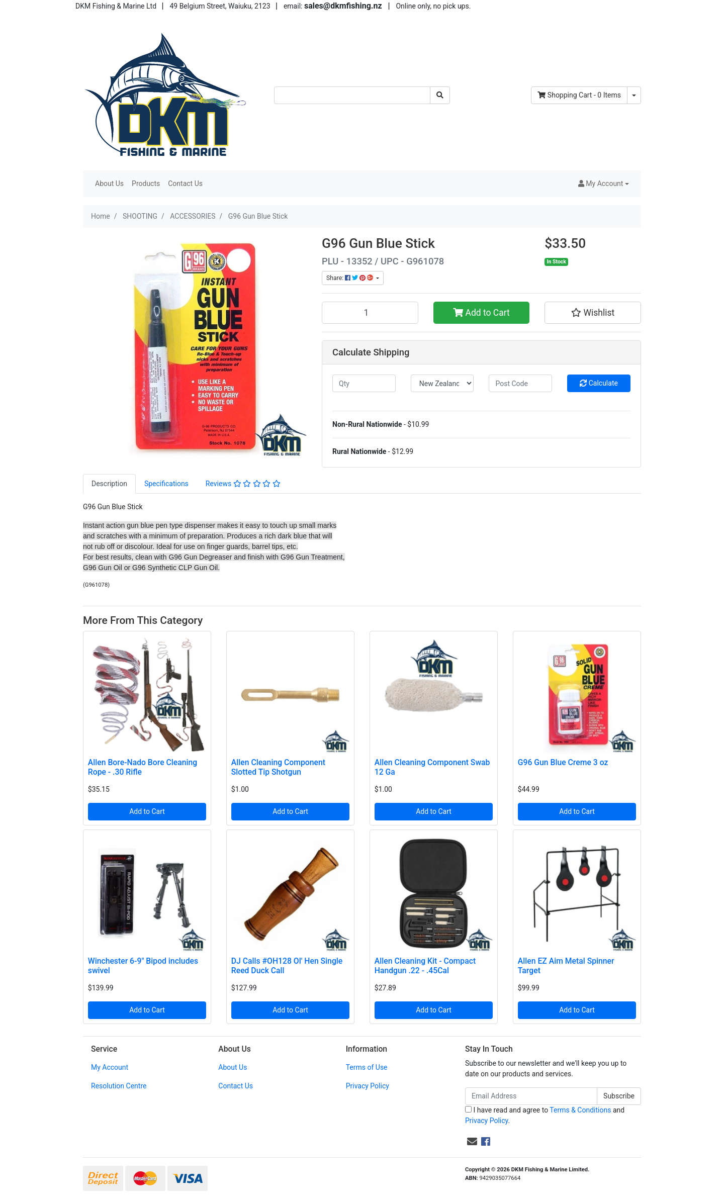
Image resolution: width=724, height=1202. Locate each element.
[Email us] (472, 1142)
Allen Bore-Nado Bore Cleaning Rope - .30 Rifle (142, 767)
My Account (109, 1067)
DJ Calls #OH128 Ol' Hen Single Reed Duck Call (286, 965)
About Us (109, 183)
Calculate (599, 383)
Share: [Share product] (350, 278)
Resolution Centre (118, 1086)
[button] (603, 183)
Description (109, 484)
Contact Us (185, 183)
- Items (579, 95)
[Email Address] (531, 1096)
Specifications (166, 484)
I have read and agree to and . (544, 1115)
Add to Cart (481, 313)
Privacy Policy (367, 1086)
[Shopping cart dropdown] (634, 95)
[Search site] (440, 95)
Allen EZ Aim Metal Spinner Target (566, 965)
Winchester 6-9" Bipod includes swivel (143, 965)
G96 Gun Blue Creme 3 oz (563, 762)
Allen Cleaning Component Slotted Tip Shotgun (278, 767)
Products (146, 183)
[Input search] (352, 95)
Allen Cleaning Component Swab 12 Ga (432, 767)
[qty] (364, 383)
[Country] (442, 383)
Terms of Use (367, 1067)
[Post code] (520, 383)
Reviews (243, 484)
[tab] (109, 484)
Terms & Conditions (580, 1110)
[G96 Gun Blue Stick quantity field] (370, 313)
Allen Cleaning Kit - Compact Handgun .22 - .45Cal (425, 965)
